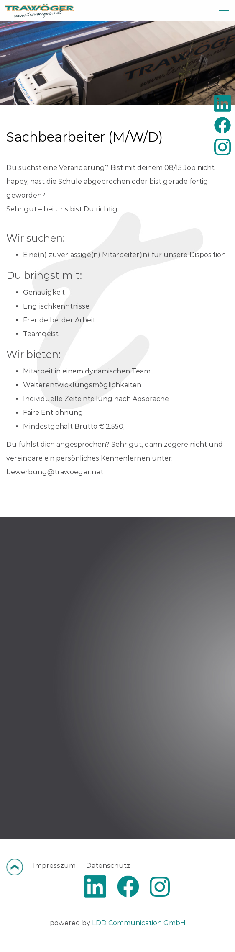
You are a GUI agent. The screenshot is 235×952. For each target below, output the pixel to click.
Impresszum (54, 866)
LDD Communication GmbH (139, 923)
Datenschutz (108, 866)
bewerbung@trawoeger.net (54, 472)
